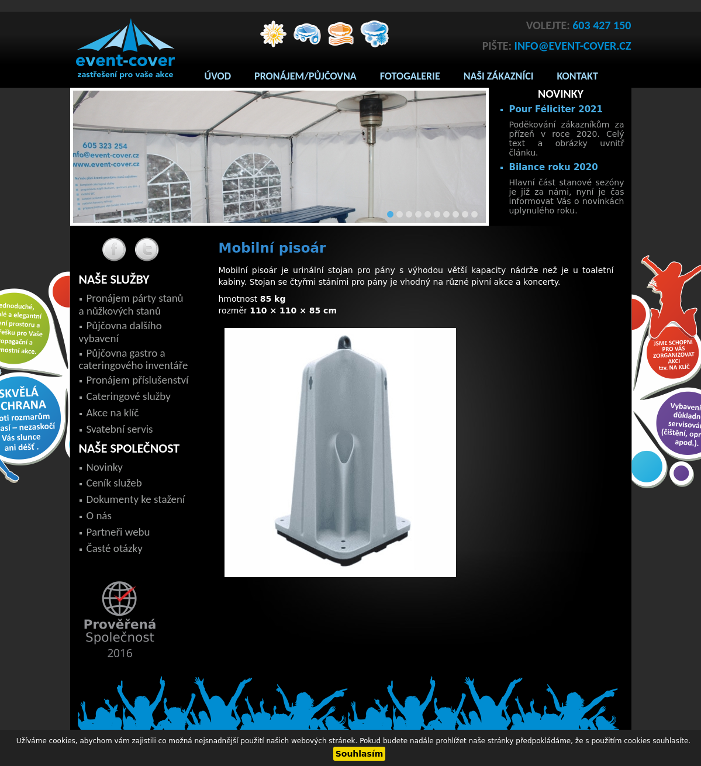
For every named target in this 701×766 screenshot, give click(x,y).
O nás (99, 515)
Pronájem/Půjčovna (305, 76)
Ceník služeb (114, 482)
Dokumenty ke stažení (136, 499)
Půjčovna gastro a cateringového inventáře (133, 359)
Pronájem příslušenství (138, 380)
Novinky (105, 467)
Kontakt (577, 76)
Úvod (218, 76)
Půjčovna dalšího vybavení (120, 332)
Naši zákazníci (499, 76)
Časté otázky (115, 548)
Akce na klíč (113, 412)
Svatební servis (120, 429)
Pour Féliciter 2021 (556, 109)
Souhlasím (360, 753)
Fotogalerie (410, 76)
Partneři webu (118, 532)
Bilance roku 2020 (553, 167)
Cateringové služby (129, 396)
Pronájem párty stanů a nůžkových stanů (131, 304)
